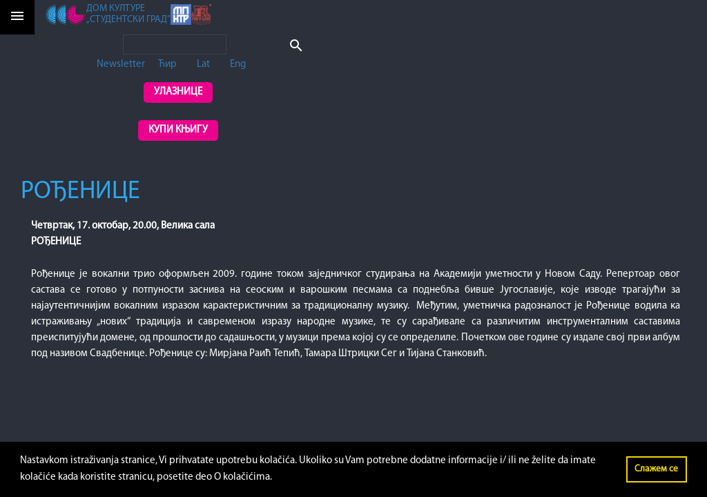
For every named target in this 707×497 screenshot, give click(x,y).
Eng (238, 64)
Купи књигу (178, 130)
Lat (203, 64)
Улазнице (178, 92)
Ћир (167, 64)
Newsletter (121, 64)
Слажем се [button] (656, 469)
